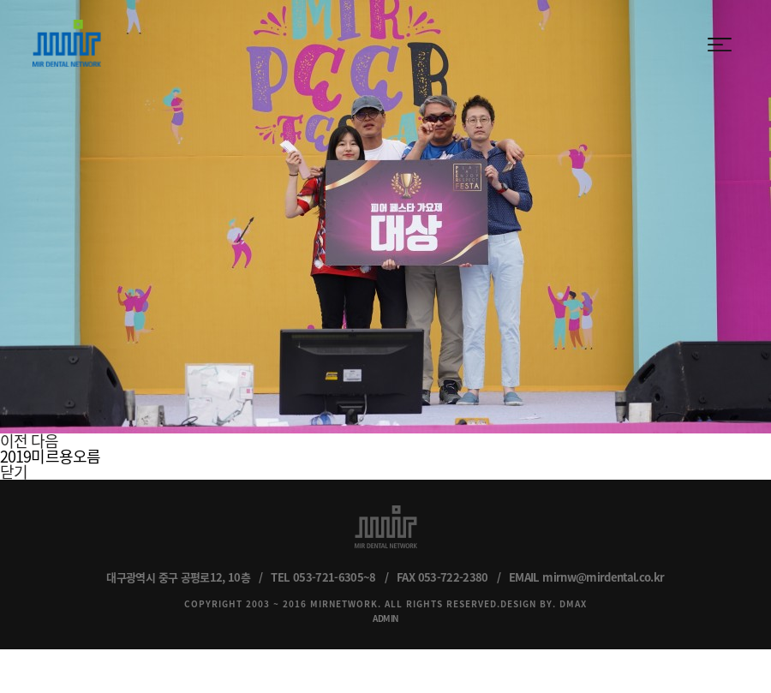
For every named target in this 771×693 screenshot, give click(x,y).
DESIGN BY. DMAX (543, 603)
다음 (44, 440)
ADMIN (385, 618)
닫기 (13, 471)
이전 (13, 440)
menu (720, 44)
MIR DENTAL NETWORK (67, 43)
